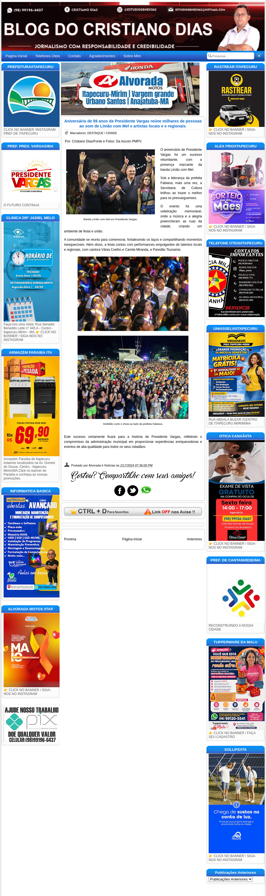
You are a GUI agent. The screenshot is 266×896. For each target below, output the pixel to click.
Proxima (70, 539)
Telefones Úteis (47, 56)
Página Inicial (16, 56)
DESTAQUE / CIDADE (102, 133)
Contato (74, 56)
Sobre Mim (132, 56)
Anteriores (194, 539)
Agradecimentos (102, 56)
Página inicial (132, 539)
